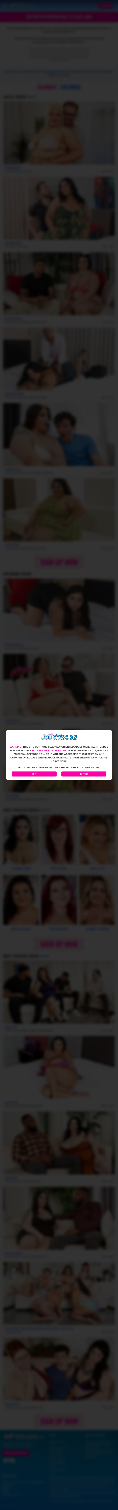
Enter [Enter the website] (84, 774)
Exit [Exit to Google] (34, 774)
